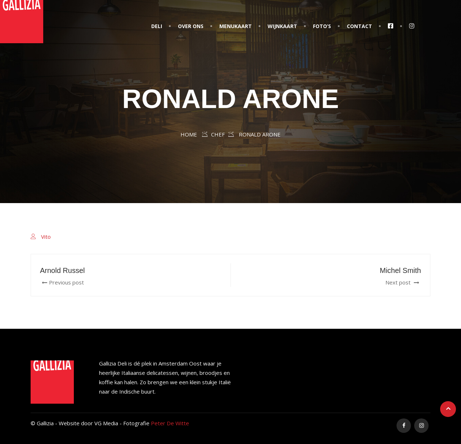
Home (188, 134)
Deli (156, 26)
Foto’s (322, 26)
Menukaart (235, 26)
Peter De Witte (170, 423)
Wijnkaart (282, 26)
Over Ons (190, 26)
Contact (359, 26)
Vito (46, 236)
